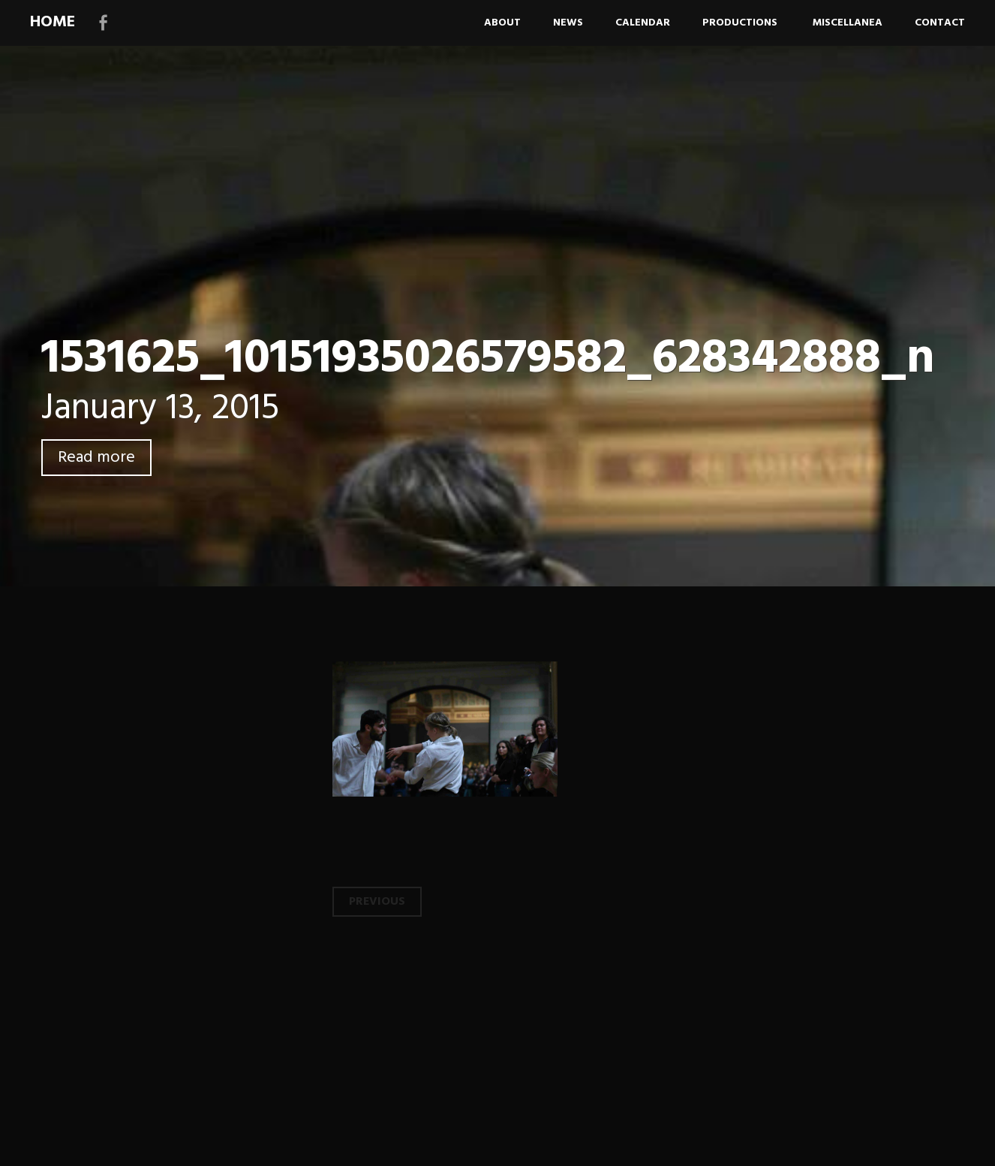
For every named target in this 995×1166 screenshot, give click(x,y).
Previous (377, 901)
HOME (52, 22)
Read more (96, 457)
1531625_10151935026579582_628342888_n (488, 359)
